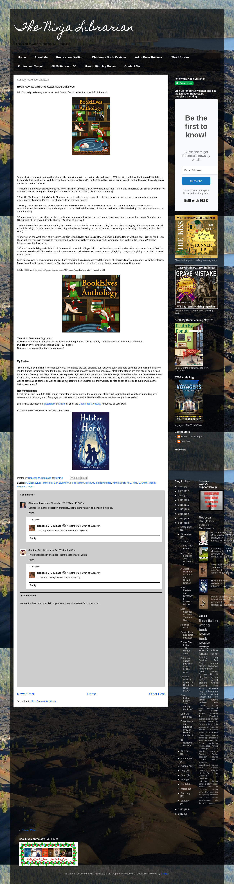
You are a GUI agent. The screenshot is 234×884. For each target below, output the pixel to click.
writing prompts (209, 803)
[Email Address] (202, 170)
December (186, 527)
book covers (212, 735)
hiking (215, 657)
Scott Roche (208, 754)
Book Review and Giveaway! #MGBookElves (186, 596)
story (209, 784)
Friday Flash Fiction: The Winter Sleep (186, 648)
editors (215, 759)
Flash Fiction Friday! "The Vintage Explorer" (186, 702)
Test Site (185, 441)
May (183, 779)
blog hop (213, 677)
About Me (41, 57)
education (214, 795)
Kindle (61, 403)
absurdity (203, 757)
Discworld (213, 713)
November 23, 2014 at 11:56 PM (67, 503)
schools (202, 784)
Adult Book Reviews (149, 57)
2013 (181, 809)
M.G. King (132, 482)
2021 (181, 491)
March (184, 788)
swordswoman (205, 800)
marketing (213, 743)
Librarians (203, 727)
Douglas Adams (208, 770)
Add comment (29, 595)
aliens (201, 732)
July (183, 770)
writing (204, 625)
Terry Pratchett (208, 716)
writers (202, 713)
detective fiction (208, 781)
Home (22, 57)
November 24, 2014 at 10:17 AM (83, 525)
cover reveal (208, 680)
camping (203, 737)
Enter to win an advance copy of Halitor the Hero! (186, 728)
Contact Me (132, 66)
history (202, 666)
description (204, 778)
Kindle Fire (204, 773)
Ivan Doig (213, 724)
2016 (181, 513)
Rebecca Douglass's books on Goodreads (206, 523)
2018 (181, 504)
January (185, 800)
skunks (215, 798)
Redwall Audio (184, 626)
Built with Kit (196, 200)
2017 (181, 509)
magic (202, 691)
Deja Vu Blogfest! (186, 715)
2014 (181, 523)
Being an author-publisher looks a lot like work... (186, 665)
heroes (214, 699)
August (185, 766)
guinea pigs (204, 719)
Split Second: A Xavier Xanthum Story (186, 614)
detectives (213, 740)
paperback (49, 403)
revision (203, 702)
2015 (181, 518)
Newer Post (25, 694)
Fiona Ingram (77, 482)
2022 (181, 486)
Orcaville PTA (208, 775)
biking (202, 699)
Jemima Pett (118, 482)
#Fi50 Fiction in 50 (63, 66)
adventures (212, 691)
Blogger (165, 873)
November (186, 534)
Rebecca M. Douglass (49, 525)
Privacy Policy (29, 830)
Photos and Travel (30, 66)
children (202, 759)
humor (214, 653)
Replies (36, 519)
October (185, 751)
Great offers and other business (186, 635)
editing (203, 657)
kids (208, 732)
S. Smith (143, 482)
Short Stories (180, 57)
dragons (203, 682)
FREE (215, 732)
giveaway (90, 482)
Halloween (212, 688)
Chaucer (214, 767)
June (184, 775)
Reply (31, 512)
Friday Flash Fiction (186, 547)
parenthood (204, 765)
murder (214, 719)
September (187, 758)
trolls (215, 702)
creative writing (208, 694)
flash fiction (208, 621)
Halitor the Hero (219, 580)
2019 (181, 500)
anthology (48, 482)
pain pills (204, 798)
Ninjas (215, 773)
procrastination (206, 721)
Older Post (157, 694)
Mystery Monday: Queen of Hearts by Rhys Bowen (186, 683)
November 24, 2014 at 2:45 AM (59, 550)
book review (204, 632)
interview (203, 762)
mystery (204, 647)
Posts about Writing (69, 57)
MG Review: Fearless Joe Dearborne (186, 559)
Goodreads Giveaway (90, 403)
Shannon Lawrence (39, 503)
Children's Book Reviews (109, 57)
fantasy (203, 653)
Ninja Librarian (208, 663)
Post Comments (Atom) (44, 701)
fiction (201, 743)
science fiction (208, 650)
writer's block (205, 746)
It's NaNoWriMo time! (186, 742)
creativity (214, 710)
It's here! (184, 541)
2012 (181, 813)
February (185, 793)
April (183, 784)
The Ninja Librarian (74, 28)
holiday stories (103, 482)
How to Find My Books (100, 66)
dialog (206, 795)
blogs (201, 735)
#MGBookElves (33, 482)
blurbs (215, 757)
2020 (181, 495)
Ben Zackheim (61, 482)
